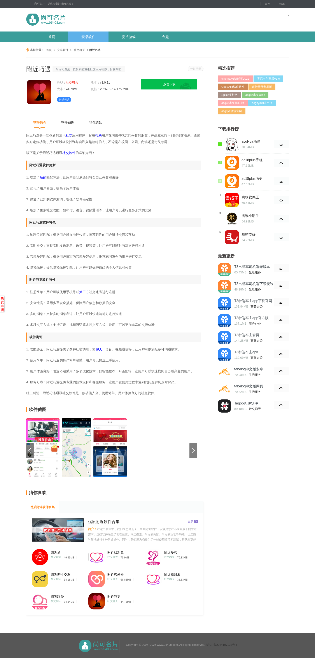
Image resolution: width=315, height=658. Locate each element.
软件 (267, 3)
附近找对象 (115, 552)
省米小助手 (250, 216)
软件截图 (67, 122)
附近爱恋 (170, 552)
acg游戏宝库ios (255, 94)
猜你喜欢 (95, 122)
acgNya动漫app (251, 142)
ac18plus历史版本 (252, 179)
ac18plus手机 (252, 160)
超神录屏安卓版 (262, 86)
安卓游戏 (129, 37)
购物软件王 (250, 197)
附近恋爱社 (115, 574)
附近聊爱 (57, 596)
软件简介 (39, 122)
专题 (165, 37)
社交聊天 (79, 50)
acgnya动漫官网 (231, 111)
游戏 (282, 3)
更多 (193, 521)
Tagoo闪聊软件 (246, 403)
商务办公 (256, 306)
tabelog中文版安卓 (248, 369)
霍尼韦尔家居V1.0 (268, 78)
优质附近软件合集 (42, 507)
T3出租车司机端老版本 (252, 267)
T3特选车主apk (246, 352)
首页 (51, 37)
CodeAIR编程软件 (232, 86)
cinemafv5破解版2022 (235, 78)
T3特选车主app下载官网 (253, 301)
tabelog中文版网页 (248, 386)
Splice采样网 (229, 94)
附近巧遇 (114, 596)
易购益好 (249, 234)
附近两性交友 (60, 574)
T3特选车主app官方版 (251, 318)
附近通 (56, 552)
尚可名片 (69, 20)
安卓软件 (88, 37)
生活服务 (255, 272)
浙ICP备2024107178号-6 (222, 644)
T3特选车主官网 (246, 335)
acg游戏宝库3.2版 (232, 103)
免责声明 (2, 304)
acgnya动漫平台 (262, 103)
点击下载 (169, 84)
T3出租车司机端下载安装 (253, 284)
